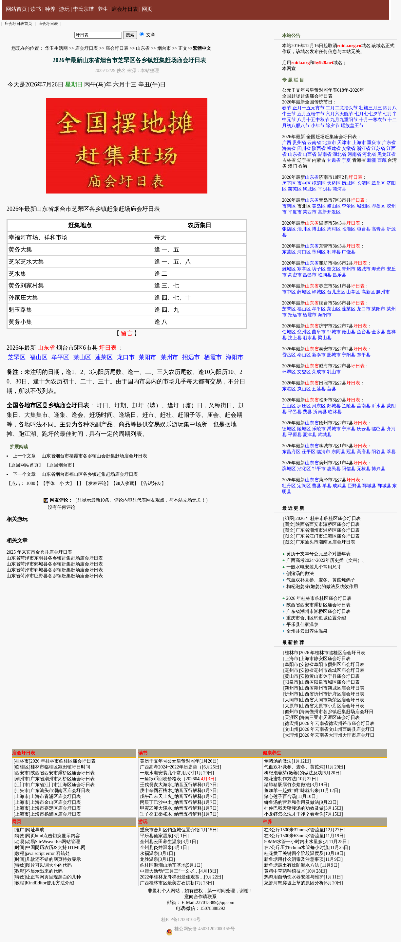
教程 (19, 853)
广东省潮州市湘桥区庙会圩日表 (328, 530)
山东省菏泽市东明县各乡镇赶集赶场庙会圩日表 (55, 558)
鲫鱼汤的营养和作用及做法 (291, 802)
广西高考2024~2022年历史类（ (171, 767)
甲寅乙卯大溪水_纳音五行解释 (171, 808)
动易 (19, 841)
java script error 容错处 (48, 853)
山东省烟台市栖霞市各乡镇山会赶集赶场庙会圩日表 (94, 455)
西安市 (22, 772)
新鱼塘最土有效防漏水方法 (292, 865)
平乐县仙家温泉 (302, 624)
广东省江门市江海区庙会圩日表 (328, 536)
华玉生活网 (56, 48)
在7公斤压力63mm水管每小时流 (296, 847)
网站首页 (16, 9)
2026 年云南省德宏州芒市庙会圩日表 (337, 723)
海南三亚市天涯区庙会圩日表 (330, 717)
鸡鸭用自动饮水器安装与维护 (294, 877)
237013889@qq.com (215, 902)
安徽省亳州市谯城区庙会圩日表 (332, 670)
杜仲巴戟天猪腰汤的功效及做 (294, 808)
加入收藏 (125, 483)
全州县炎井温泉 (156, 847)
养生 (103, 9)
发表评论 (97, 483)
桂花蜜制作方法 (280, 778)
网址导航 (35, 829)
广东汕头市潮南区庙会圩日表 (325, 542)
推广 (19, 829)
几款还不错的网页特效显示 (53, 859)
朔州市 (291, 688)
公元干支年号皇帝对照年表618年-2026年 (323, 90)
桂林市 (291, 652)
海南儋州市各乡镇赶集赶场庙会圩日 (336, 711)
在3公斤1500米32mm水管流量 (294, 829)
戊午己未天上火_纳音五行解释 (171, 796)
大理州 (291, 735)
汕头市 (22, 790)
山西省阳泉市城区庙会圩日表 (330, 682)
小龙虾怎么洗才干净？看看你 (294, 814)
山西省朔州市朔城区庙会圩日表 (332, 688)
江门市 (22, 784)
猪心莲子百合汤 (280, 796)
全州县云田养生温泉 (307, 631)
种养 (50, 9)
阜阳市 (291, 664)
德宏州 (291, 723)
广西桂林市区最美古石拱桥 (167, 882)
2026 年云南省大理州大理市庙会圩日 (337, 735)
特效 (19, 835)
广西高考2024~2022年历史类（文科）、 (326, 560)
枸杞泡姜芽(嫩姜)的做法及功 (293, 772)
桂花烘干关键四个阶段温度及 (294, 853)
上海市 (291, 658)
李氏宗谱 (83, 9)
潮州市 (22, 778)
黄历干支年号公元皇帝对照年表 (318, 553)
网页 (147, 9)
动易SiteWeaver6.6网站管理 (53, 841)
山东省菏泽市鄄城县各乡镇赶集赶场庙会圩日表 (55, 564)
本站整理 (150, 70)
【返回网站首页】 (25, 465)
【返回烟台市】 (61, 465)
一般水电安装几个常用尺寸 (313, 566)
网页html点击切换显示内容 (53, 835)
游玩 (64, 9)
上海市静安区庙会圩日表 (325, 658)
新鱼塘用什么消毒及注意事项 (294, 859)
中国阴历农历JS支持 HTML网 (56, 847)
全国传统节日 (319, 102)
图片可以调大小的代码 (49, 865)
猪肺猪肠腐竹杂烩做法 (287, 784)
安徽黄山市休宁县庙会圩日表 (330, 676)
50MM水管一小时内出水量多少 (295, 841)
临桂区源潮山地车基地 (163, 865)
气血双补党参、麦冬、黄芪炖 (294, 767)
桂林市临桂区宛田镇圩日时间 (60, 767)
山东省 (143, 48)
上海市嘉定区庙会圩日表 (55, 808)
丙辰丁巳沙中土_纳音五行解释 (171, 802)
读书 (35, 9)
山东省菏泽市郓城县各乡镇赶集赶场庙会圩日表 (55, 569)
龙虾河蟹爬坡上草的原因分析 (294, 882)
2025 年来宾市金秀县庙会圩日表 (39, 552)
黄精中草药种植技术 (284, 871)
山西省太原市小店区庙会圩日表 (332, 705)
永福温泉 (149, 853)
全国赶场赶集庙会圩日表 (307, 96)
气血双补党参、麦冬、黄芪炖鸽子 (320, 580)
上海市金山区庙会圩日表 (55, 802)
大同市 (291, 699)
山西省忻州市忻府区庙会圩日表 (332, 694)
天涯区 (291, 717)
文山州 (291, 729)
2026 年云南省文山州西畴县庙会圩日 (337, 729)
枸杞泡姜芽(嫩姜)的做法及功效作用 (322, 586)
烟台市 (164, 48)
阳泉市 (291, 682)
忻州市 (291, 694)
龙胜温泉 (149, 859)
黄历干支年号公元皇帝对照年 (170, 761)
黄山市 (291, 676)
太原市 (291, 705)
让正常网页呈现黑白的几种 (53, 877)
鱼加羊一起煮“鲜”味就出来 (291, 790)
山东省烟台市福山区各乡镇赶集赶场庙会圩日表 (90, 474)
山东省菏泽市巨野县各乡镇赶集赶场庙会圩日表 (55, 575)
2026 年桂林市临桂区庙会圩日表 (328, 518)
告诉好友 (152, 483)
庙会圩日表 (125, 9)
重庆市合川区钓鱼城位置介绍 (316, 618)
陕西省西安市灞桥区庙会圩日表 (328, 524)
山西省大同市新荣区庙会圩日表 (332, 699)
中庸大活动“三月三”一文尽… (169, 871)
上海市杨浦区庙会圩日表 (55, 814)
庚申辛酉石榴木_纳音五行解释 (171, 790)
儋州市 (291, 711)
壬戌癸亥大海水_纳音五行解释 (171, 784)
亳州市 (291, 670)
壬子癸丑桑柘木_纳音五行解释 (171, 814)
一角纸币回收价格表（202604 (170, 778)
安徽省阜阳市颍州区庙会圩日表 (332, 664)
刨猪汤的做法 (300, 573)
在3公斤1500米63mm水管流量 (294, 835)
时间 (19, 847)
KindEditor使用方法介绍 (50, 882)
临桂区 (22, 767)
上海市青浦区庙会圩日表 (55, 796)
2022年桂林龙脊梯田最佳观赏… (172, 877)
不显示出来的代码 (44, 871)
